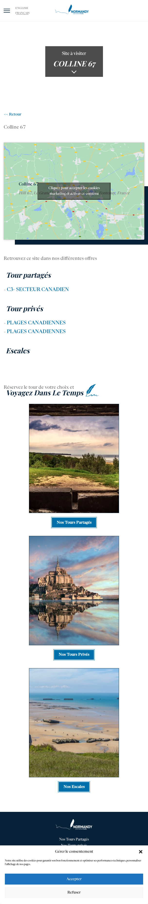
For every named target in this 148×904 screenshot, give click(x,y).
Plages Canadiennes (36, 323)
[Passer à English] (21, 8)
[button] (140, 851)
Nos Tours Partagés (74, 839)
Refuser (74, 892)
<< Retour (12, 114)
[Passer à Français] (22, 13)
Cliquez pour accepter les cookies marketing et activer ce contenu (74, 190)
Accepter (74, 879)
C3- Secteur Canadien (38, 289)
